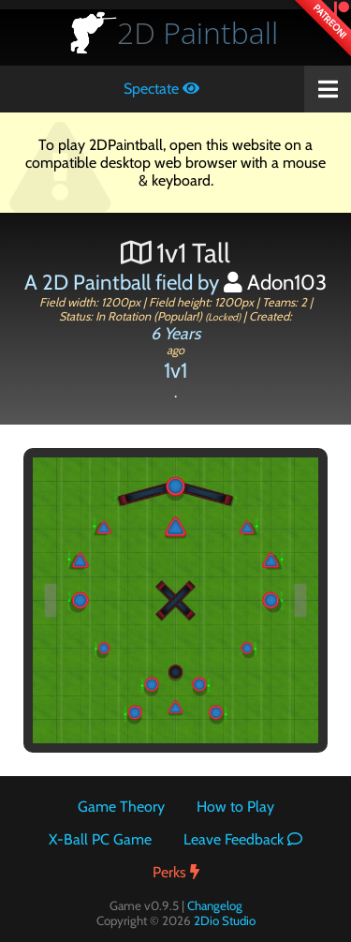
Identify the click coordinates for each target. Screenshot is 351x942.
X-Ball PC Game (100, 839)
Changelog (214, 905)
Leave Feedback (242, 839)
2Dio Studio (225, 920)
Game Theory (121, 806)
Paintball (197, 32)
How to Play (235, 806)
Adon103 (275, 282)
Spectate (161, 88)
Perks (176, 872)
